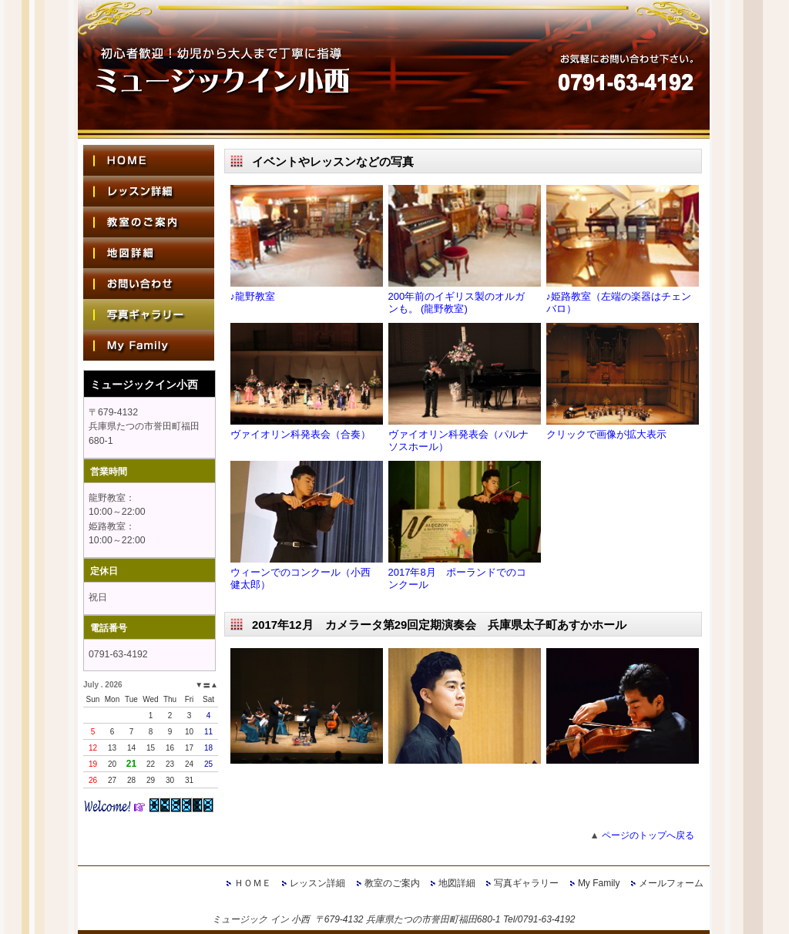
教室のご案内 (392, 883)
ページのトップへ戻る (648, 835)
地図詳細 (456, 883)
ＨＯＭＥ (252, 883)
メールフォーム (671, 883)
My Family (599, 883)
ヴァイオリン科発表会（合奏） (300, 434)
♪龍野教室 (253, 296)
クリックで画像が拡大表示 (606, 434)
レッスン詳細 (317, 883)
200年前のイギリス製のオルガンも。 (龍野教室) (456, 302)
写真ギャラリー (526, 883)
